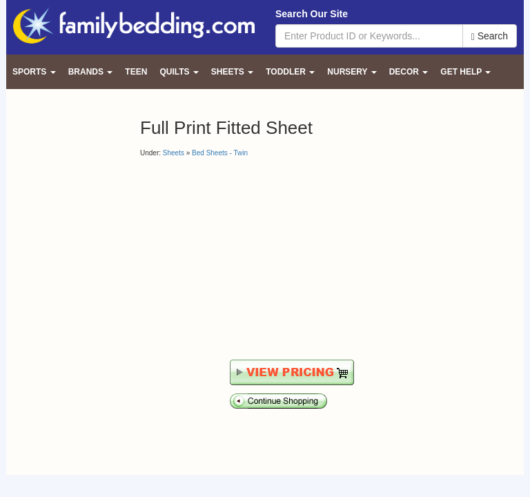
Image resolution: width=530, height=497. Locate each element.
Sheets (173, 153)
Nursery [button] (351, 72)
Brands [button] (90, 72)
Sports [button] (34, 72)
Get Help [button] (465, 72)
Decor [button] (409, 72)
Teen (136, 72)
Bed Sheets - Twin (220, 153)
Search (489, 36)
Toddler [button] (290, 72)
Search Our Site (311, 13)
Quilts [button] (178, 72)
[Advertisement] (256, 258)
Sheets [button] (232, 72)
